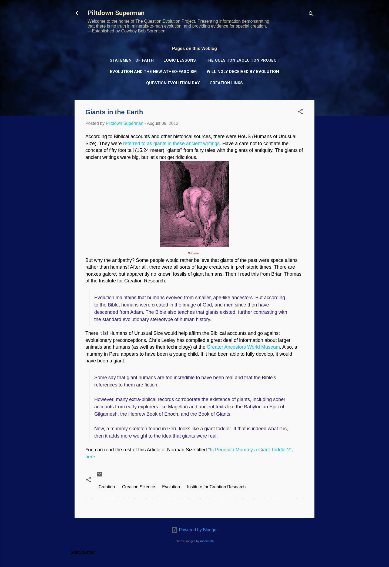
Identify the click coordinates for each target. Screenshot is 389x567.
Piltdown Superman (116, 13)
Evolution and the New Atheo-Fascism (153, 71)
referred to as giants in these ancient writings (171, 143)
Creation (107, 487)
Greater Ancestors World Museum (243, 347)
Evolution (171, 487)
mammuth (207, 541)
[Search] (311, 14)
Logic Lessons (179, 60)
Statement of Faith (132, 60)
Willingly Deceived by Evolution (243, 71)
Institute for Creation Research (216, 487)
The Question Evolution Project (242, 60)
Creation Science (138, 487)
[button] (300, 112)
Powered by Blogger (194, 530)
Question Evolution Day (173, 83)
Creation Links (226, 83)
